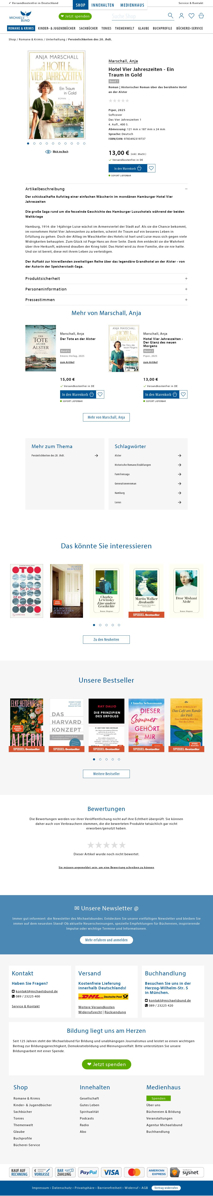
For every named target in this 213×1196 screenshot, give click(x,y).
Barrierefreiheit (110, 1188)
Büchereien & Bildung (163, 1112)
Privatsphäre (85, 1188)
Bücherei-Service (189, 28)
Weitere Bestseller (106, 773)
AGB (144, 1188)
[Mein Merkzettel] (191, 16)
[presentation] (26, 341)
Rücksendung (115, 1012)
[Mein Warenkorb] (201, 15)
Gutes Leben (89, 1105)
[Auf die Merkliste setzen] (151, 168)
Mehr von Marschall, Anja (106, 417)
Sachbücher (88, 28)
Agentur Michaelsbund (164, 1125)
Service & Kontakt (191, 3)
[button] (94, 625)
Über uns (153, 1105)
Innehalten (103, 5)
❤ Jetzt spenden (75, 16)
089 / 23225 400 (28, 996)
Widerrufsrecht (90, 1012)
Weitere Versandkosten (96, 1007)
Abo (83, 1132)
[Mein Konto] (181, 15)
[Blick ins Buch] (56, 152)
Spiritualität (89, 1112)
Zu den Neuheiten (106, 639)
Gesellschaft (89, 1098)
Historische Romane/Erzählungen (133, 465)
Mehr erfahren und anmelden (106, 940)
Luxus (118, 502)
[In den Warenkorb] (128, 168)
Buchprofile (162, 28)
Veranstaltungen (159, 1118)
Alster (118, 455)
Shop (80, 5)
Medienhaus (132, 5)
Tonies (106, 28)
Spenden (159, 1098)
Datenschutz (62, 1188)
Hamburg (120, 493)
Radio (84, 1125)
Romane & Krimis (21, 28)
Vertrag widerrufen (166, 1188)
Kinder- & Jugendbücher (57, 28)
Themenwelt (124, 28)
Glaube (143, 28)
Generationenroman (125, 483)
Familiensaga (122, 474)
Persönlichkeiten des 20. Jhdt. (48, 455)
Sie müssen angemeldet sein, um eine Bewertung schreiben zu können (106, 867)
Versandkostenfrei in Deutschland (35, 3)
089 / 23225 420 (161, 1005)
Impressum (40, 1188)
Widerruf (132, 1188)
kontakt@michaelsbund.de (37, 991)
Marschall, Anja (123, 61)
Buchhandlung (158, 1132)
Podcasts (87, 1118)
